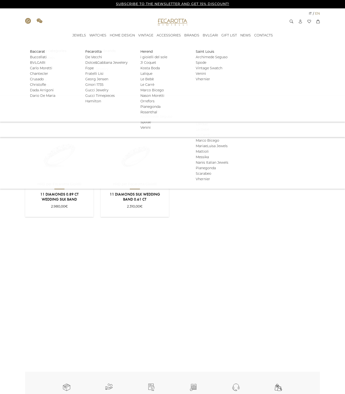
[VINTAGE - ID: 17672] (145, 35)
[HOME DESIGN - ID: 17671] (122, 35)
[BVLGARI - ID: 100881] (210, 35)
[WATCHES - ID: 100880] (97, 35)
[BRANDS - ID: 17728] (191, 35)
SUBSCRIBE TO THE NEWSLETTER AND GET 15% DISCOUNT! (172, 4)
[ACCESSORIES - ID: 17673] (169, 35)
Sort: (28, 112)
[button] (291, 21)
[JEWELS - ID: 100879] (79, 35)
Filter (305, 82)
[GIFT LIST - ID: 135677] (229, 35)
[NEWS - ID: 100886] (245, 35)
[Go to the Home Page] (172, 22)
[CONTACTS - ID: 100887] (263, 35)
